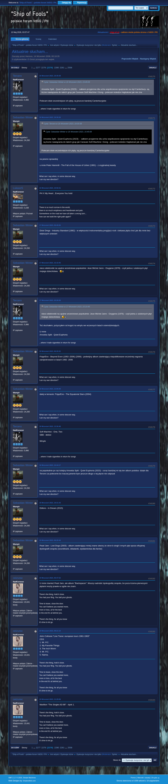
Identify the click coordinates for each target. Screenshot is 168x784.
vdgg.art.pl (114, 32)
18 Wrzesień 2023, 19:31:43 (50, 503)
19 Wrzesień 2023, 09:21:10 (50, 631)
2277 (38, 67)
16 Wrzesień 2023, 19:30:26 (50, 117)
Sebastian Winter (23, 117)
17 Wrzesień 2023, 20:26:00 (50, 300)
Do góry (15, 748)
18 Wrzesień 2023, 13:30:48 (50, 426)
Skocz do (117, 760)
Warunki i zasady (143, 778)
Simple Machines (29, 778)
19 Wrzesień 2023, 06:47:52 (50, 578)
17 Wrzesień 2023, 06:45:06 (50, 225)
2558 (69, 67)
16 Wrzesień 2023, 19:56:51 (50, 188)
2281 (62, 67)
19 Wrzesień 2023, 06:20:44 (50, 540)
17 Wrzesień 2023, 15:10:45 (50, 263)
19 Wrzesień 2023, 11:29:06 (50, 699)
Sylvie (114, 45)
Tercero (17, 75)
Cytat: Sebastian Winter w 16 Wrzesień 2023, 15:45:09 (67, 82)
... (34, 67)
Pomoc (133, 778)
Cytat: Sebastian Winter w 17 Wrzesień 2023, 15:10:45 (67, 307)
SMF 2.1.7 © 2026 (15, 778)
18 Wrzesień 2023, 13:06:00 (50, 389)
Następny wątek (148, 59)
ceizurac (18, 577)
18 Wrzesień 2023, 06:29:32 (50, 351)
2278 (43, 67)
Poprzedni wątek (130, 59)
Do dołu (15, 68)
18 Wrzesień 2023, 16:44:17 (50, 465)
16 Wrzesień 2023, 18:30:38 (50, 76)
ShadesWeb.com (29, 781)
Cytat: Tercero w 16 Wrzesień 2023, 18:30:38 (63, 124)
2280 (56, 67)
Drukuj (152, 68)
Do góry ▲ (155, 778)
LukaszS (18, 188)
